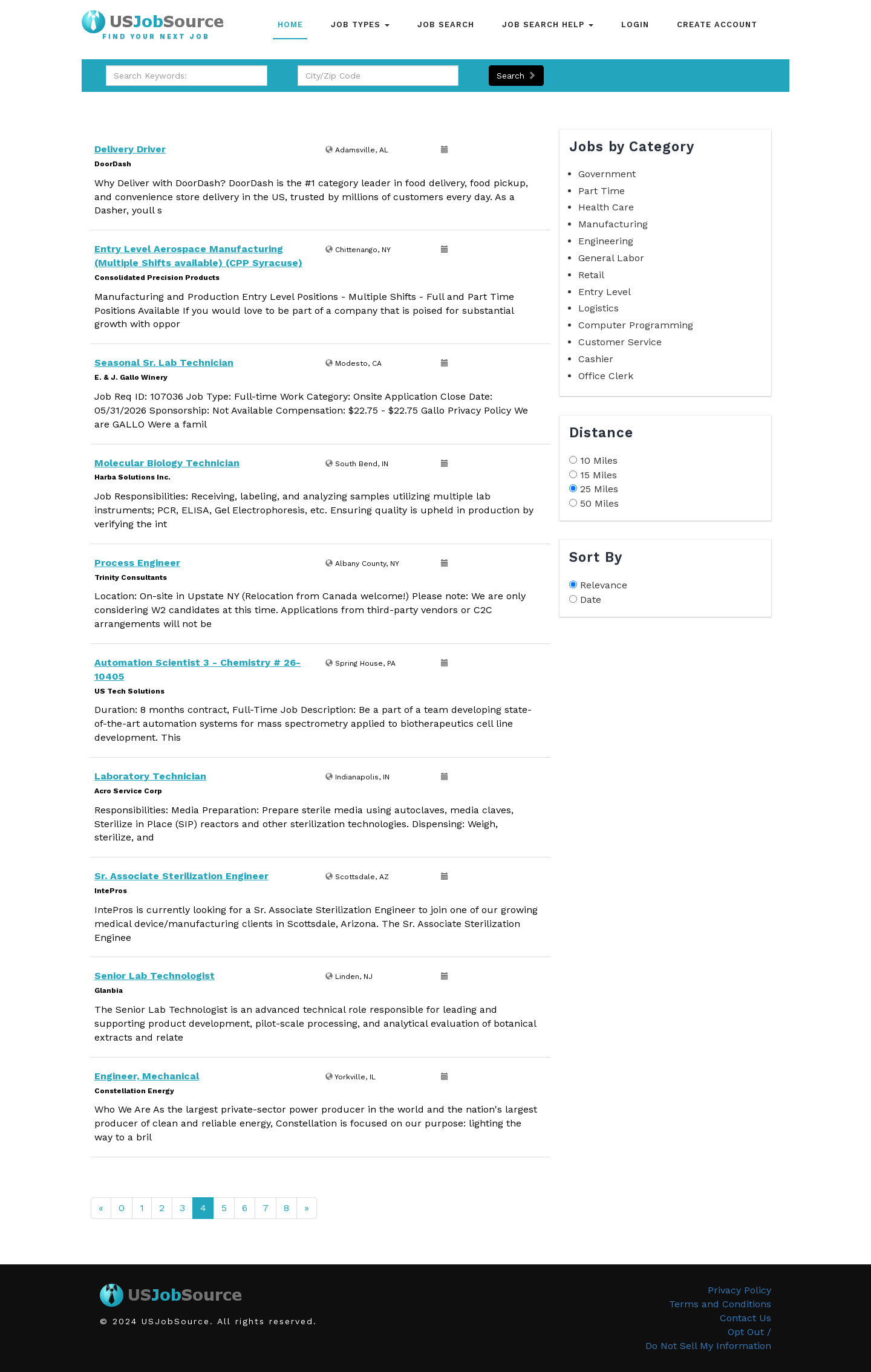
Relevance (603, 585)
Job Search (445, 24)
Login (635, 24)
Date (590, 599)
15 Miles (598, 475)
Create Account (717, 24)
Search (516, 75)
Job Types (360, 24)
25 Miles (599, 489)
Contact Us (745, 1318)
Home (290, 24)
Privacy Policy (739, 1290)
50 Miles (599, 503)
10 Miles (599, 460)
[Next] (306, 1208)
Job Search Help (547, 24)
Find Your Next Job (156, 37)
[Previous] (101, 1208)
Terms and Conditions (720, 1304)
